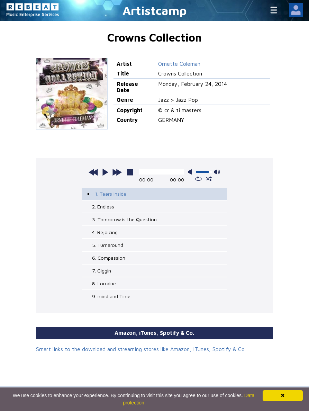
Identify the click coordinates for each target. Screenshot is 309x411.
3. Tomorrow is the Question (124, 219)
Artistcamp (154, 10)
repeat (198, 179)
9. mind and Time (111, 296)
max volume (217, 172)
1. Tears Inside (110, 194)
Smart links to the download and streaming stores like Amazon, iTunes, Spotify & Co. (141, 349)
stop (130, 172)
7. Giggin (101, 271)
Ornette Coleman (179, 64)
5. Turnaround (107, 245)
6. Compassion (108, 258)
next (117, 172)
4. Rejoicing (105, 232)
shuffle (209, 179)
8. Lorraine (104, 283)
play (105, 172)
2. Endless (103, 206)
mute (191, 172)
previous (93, 172)
